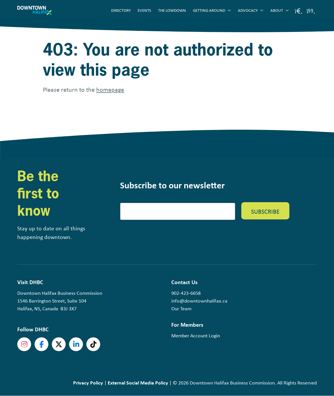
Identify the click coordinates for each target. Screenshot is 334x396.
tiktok (93, 344)
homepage (110, 89)
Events (144, 10)
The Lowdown (172, 10)
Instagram (24, 344)
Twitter (59, 344)
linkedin (76, 344)
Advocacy (248, 10)
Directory (121, 10)
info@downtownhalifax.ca (199, 300)
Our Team (181, 308)
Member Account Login (195, 335)
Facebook (41, 344)
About (276, 10)
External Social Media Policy (138, 382)
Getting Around (209, 10)
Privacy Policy (88, 382)
